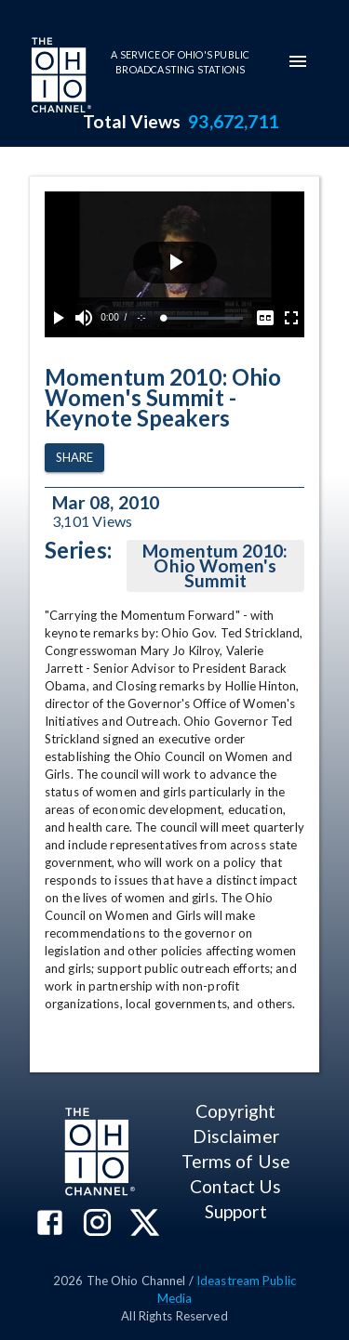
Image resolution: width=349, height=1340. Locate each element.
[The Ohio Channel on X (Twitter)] (144, 1224)
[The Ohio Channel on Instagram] (97, 1224)
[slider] (203, 318)
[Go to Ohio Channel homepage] (59, 77)
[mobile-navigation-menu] (297, 61)
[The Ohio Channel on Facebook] (50, 1224)
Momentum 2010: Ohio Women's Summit (215, 566)
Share (74, 457)
